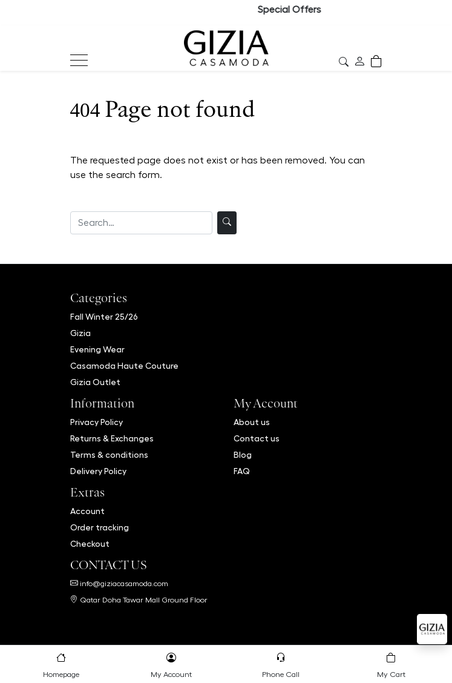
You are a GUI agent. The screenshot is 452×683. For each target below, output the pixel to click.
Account (87, 511)
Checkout (90, 543)
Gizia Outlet (95, 382)
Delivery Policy (98, 471)
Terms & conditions (109, 454)
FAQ (242, 471)
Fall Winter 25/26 (104, 316)
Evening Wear (97, 349)
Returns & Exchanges (112, 438)
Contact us (257, 438)
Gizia (80, 333)
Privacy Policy (96, 422)
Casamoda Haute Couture (124, 365)
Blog (243, 454)
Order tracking (99, 527)
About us (252, 422)
